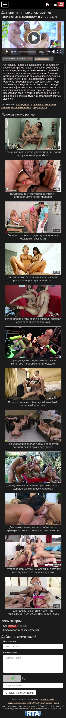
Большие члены (21, 107)
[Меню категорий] (4, 4)
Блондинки (22, 104)
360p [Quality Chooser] (48, 51)
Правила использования (18, 703)
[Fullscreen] (59, 51)
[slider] (27, 52)
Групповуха (40, 107)
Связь (56, 703)
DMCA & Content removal (41, 703)
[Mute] (53, 51)
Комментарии (42, 58)
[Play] (33, 38)
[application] (33, 38)
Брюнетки (37, 104)
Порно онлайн (47, 699)
